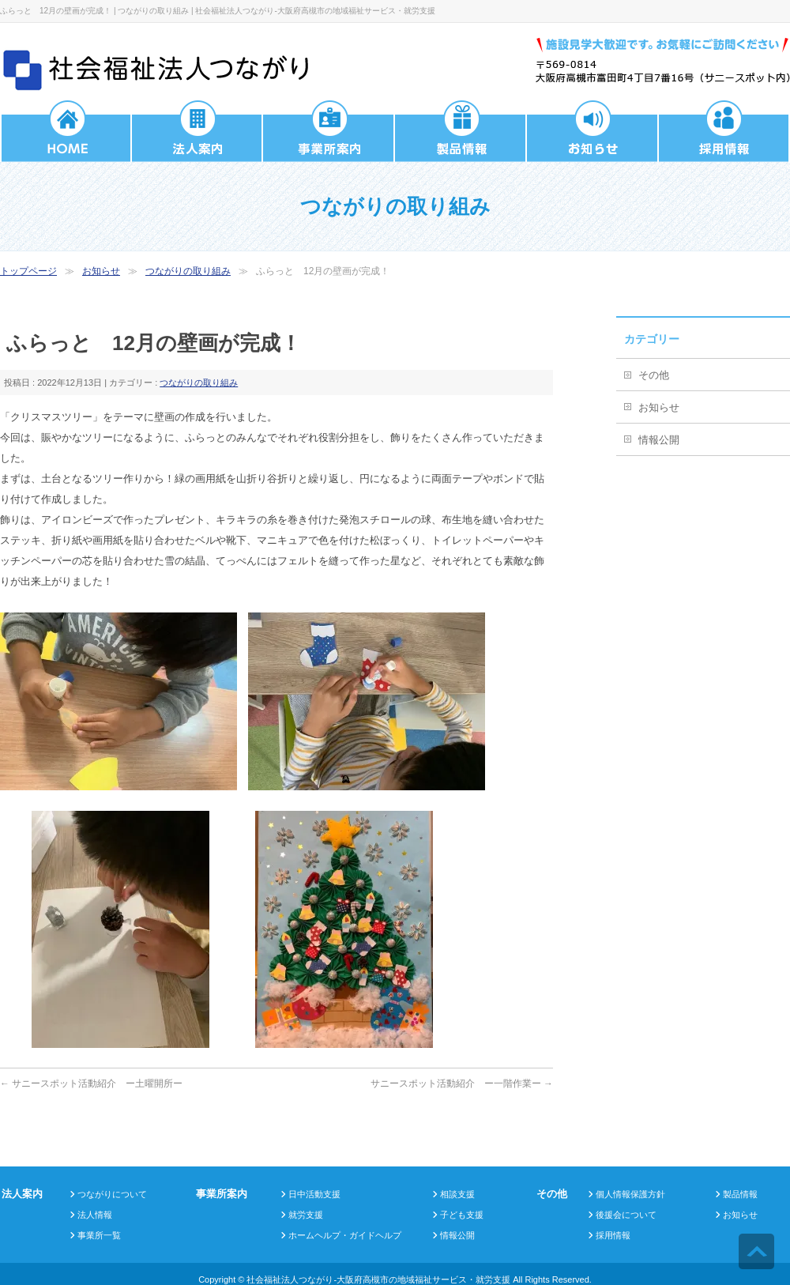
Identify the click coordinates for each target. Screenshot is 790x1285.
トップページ (28, 271)
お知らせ (101, 271)
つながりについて (112, 1194)
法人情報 (94, 1214)
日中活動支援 (314, 1194)
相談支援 (457, 1194)
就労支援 (305, 1214)
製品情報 (740, 1194)
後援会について (626, 1214)
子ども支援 (461, 1214)
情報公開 (658, 440)
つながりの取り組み (188, 271)
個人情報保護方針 (630, 1194)
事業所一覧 (99, 1235)
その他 (653, 375)
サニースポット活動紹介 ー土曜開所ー (91, 1083)
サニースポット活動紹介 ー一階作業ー (462, 1083)
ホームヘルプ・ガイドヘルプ (344, 1235)
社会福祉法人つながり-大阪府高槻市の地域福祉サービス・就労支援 (378, 1279)
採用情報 (613, 1235)
